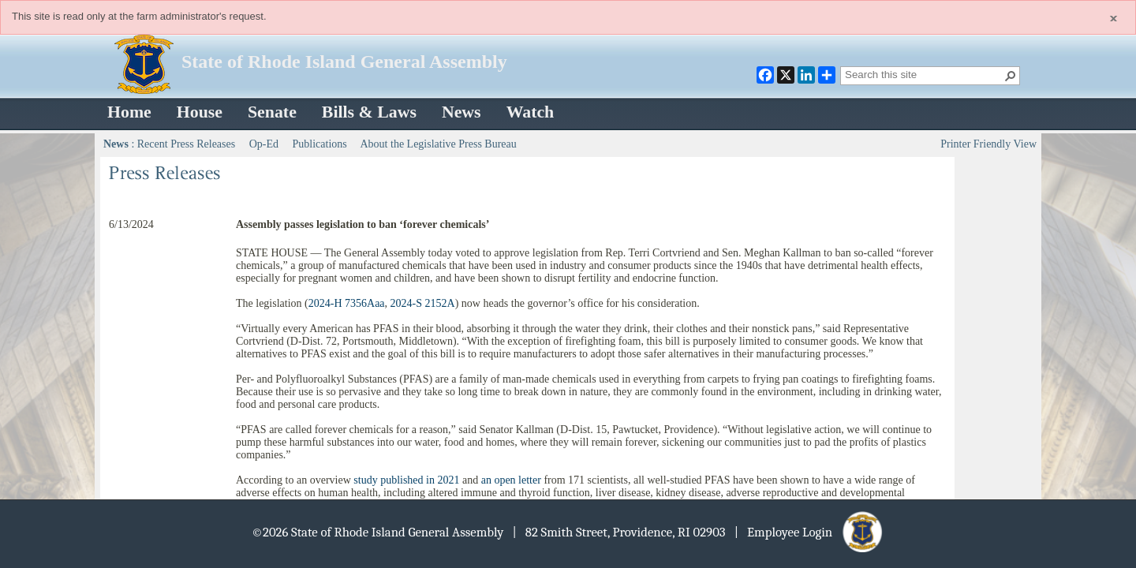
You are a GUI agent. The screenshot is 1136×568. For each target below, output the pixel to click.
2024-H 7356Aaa (346, 303)
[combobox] (924, 74)
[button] (1010, 75)
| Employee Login (809, 532)
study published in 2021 (406, 480)
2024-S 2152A (422, 303)
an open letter (511, 480)
